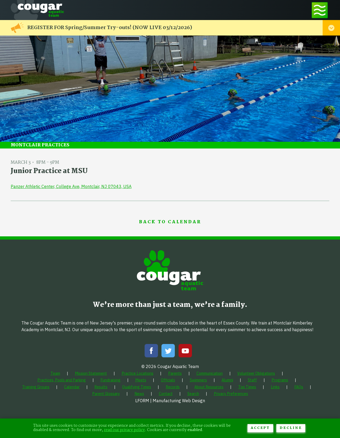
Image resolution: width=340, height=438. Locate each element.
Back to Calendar (170, 222)
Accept (260, 428)
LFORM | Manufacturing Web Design (170, 400)
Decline (291, 428)
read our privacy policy (124, 430)
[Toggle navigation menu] (319, 10)
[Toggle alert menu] (331, 28)
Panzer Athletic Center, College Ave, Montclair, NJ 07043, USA (71, 186)
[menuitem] (55, 373)
